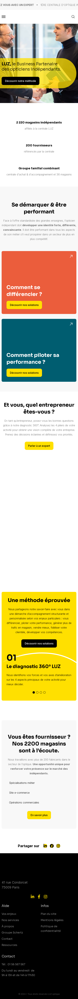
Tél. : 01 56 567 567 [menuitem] (13, 964)
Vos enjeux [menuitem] (9, 914)
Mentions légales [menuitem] (52, 920)
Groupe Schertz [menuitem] (12, 932)
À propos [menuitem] (8, 926)
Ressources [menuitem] (9, 945)
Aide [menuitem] (5, 906)
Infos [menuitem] (45, 906)
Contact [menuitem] (7, 939)
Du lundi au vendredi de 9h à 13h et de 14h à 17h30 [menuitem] (18, 973)
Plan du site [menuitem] (48, 914)
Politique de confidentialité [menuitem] (51, 929)
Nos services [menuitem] (10, 920)
